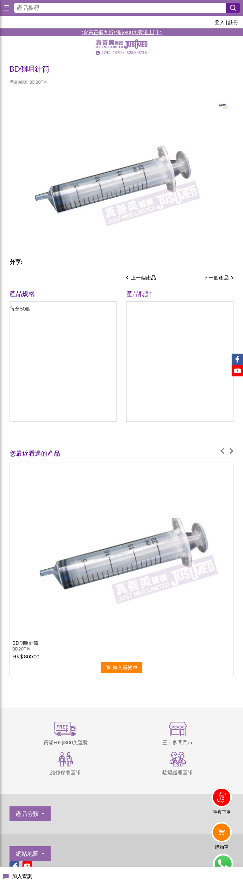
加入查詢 (22, 876)
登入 (220, 22)
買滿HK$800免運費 (65, 742)
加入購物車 (125, 667)
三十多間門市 (177, 742)
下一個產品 (216, 277)
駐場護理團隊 (177, 772)
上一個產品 (143, 277)
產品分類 (27, 813)
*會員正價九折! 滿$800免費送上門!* (121, 32)
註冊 (233, 22)
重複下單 (222, 812)
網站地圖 (27, 853)
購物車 (221, 846)
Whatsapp (223, 864)
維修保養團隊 (65, 772)
